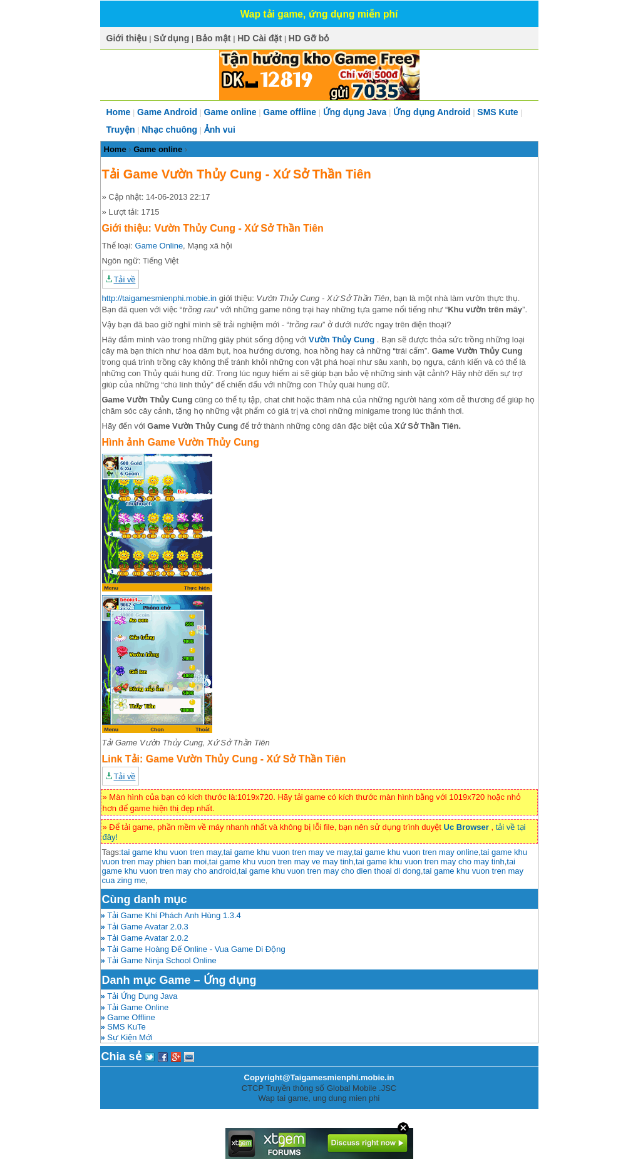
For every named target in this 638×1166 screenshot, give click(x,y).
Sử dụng (171, 38)
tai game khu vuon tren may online (416, 852)
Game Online (159, 245)
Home (118, 112)
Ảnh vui (219, 130)
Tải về (125, 279)
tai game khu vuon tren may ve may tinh (281, 861)
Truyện (120, 130)
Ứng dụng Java (355, 112)
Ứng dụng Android (432, 112)
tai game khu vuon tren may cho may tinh (430, 861)
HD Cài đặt (259, 38)
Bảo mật (213, 38)
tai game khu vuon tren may (171, 852)
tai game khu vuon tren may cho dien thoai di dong (330, 871)
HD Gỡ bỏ (309, 38)
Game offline (289, 112)
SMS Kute (497, 112)
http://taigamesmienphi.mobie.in (159, 298)
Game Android (167, 112)
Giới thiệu (126, 38)
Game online (230, 112)
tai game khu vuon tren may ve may (288, 852)
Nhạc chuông (169, 130)
